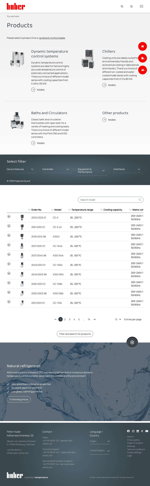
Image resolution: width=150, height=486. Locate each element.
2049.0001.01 (38, 265)
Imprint (130, 436)
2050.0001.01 (38, 284)
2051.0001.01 (38, 302)
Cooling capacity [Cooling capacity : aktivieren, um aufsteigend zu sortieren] (111, 209)
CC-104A (57, 246)
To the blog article (18, 399)
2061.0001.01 (38, 227)
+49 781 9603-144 (50, 464)
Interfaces (119, 169)
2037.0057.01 (38, 246)
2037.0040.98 (38, 255)
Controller (47, 169)
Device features (15, 169)
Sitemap (131, 446)
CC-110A (57, 302)
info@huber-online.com (18, 453)
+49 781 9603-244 (50, 452)
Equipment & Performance (85, 171)
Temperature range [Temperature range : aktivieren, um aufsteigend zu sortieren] (81, 209)
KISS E (56, 236)
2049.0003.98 (39, 274)
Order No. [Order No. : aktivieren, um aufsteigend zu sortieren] (36, 209)
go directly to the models (52, 38)
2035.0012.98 (38, 236)
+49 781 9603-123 (50, 440)
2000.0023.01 (38, 217)
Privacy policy (133, 439)
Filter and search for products (75, 334)
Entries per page (128, 319)
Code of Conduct (135, 443)
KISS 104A (58, 255)
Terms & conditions (136, 449)
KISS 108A (58, 293)
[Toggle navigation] (141, 6)
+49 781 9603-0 (14, 450)
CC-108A (57, 284)
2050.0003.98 (39, 293)
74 (89, 319)
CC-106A (57, 265)
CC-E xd (57, 227)
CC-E (55, 217)
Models (41, 89)
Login (129, 455)
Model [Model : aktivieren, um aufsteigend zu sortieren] (56, 209)
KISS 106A (58, 274)
